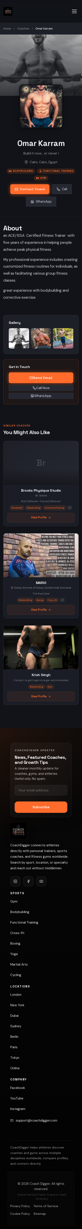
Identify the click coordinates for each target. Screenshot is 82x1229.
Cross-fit (17, 933)
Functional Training (56, 171)
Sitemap (39, 1214)
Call (62, 189)
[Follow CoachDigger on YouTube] (41, 881)
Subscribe (41, 807)
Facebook (17, 1088)
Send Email (41, 377)
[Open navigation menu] (74, 11)
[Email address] (41, 790)
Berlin (14, 1036)
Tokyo (14, 1057)
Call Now (41, 388)
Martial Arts (19, 964)
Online (15, 1068)
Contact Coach (30, 189)
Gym (41, 178)
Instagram (17, 1109)
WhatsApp (41, 201)
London (15, 994)
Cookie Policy (20, 1214)
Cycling (15, 975)
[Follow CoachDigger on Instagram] (15, 881)
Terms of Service (45, 1206)
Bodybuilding (21, 171)
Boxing (15, 943)
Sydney (15, 1026)
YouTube (16, 1098)
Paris (13, 1047)
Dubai (14, 1015)
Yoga (14, 954)
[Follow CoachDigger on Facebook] (28, 881)
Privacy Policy (20, 1206)
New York (17, 1005)
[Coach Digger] (18, 831)
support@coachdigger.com (36, 1120)
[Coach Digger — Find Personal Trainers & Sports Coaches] (7, 11)
